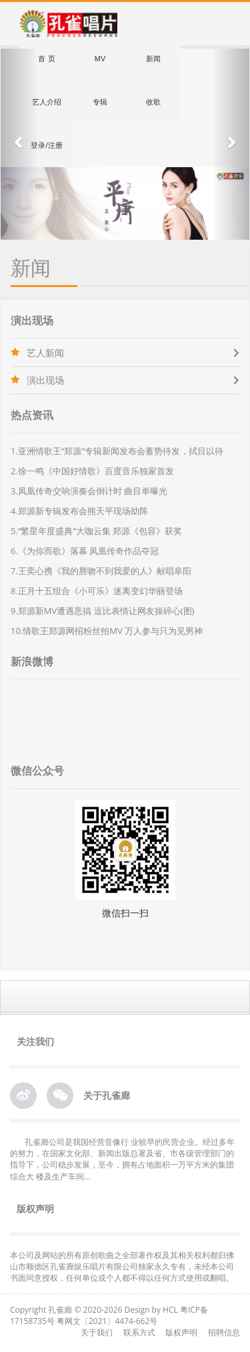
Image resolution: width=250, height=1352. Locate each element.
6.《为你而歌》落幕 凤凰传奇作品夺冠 (85, 551)
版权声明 (181, 1332)
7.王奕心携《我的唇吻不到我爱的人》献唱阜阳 (101, 571)
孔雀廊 (60, 1309)
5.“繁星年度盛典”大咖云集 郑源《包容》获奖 (96, 531)
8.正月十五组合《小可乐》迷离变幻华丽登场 (97, 591)
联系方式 (139, 1332)
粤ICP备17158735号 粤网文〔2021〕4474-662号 (109, 1315)
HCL (170, 1309)
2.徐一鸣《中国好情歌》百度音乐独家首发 (92, 471)
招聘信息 (224, 1332)
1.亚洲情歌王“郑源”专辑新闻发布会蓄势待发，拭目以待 (117, 451)
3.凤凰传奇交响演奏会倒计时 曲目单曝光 (89, 491)
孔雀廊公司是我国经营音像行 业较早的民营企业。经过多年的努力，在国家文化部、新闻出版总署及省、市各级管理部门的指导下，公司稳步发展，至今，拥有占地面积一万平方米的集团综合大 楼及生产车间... (122, 1159)
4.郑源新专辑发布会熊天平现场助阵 (79, 511)
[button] (19, 144)
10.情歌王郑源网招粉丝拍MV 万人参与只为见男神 (107, 631)
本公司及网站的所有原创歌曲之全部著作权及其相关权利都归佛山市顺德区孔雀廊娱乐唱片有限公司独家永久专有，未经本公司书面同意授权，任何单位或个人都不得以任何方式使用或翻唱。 (123, 1266)
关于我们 (97, 1332)
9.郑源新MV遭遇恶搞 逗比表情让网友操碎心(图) (102, 611)
